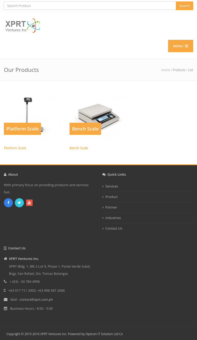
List (190, 70)
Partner (111, 207)
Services (111, 186)
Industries (113, 217)
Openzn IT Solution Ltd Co (104, 334)
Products (179, 70)
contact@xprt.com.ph (36, 299)
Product (111, 196)
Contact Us (113, 228)
